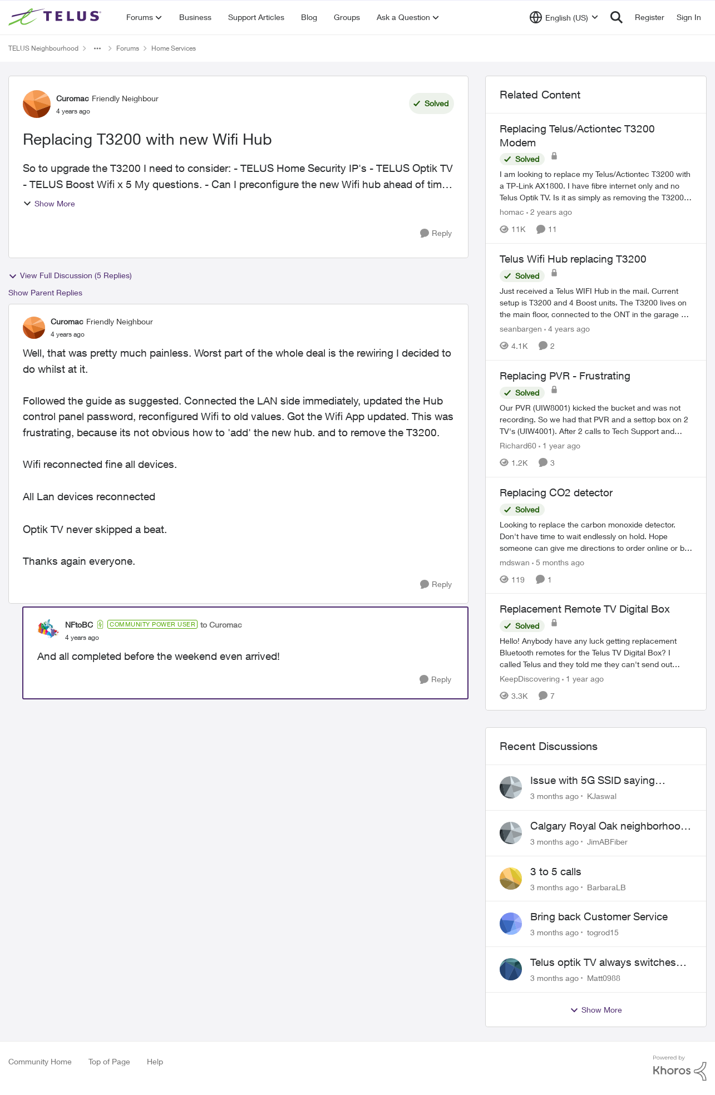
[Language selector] (564, 17)
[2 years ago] (549, 212)
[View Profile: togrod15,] (511, 923)
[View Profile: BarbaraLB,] (511, 878)
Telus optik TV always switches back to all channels (603, 962)
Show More (49, 203)
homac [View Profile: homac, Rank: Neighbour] (512, 211)
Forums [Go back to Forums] (127, 48)
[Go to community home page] (56, 17)
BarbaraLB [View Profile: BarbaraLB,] (606, 886)
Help (155, 1061)
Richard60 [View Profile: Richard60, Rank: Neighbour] (518, 445)
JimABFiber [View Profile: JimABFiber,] (607, 841)
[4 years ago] (567, 328)
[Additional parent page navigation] (97, 48)
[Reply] (436, 233)
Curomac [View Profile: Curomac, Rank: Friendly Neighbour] (72, 98)
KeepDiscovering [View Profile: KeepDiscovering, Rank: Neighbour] (530, 678)
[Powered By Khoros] (680, 1068)
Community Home (40, 1061)
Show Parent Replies (45, 292)
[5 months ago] (558, 562)
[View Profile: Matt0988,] (511, 969)
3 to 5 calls (555, 871)
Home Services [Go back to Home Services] (173, 48)
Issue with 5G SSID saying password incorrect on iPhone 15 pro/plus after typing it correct (608, 780)
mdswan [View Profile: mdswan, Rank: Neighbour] (515, 561)
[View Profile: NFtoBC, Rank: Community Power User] (48, 630)
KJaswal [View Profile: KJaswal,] (602, 796)
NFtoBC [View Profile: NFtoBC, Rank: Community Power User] (79, 624)
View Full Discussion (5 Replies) (70, 275)
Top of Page (109, 1061)
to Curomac (221, 624)
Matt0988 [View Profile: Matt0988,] (603, 978)
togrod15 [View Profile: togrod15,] (603, 932)
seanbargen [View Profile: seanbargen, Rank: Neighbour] (521, 328)
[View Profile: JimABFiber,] (511, 833)
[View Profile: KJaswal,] (511, 787)
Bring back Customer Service (599, 916)
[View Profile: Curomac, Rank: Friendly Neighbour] (37, 104)
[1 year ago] (559, 445)
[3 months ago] (554, 796)
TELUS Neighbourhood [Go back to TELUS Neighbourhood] (43, 48)
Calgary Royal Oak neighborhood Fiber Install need (608, 826)
